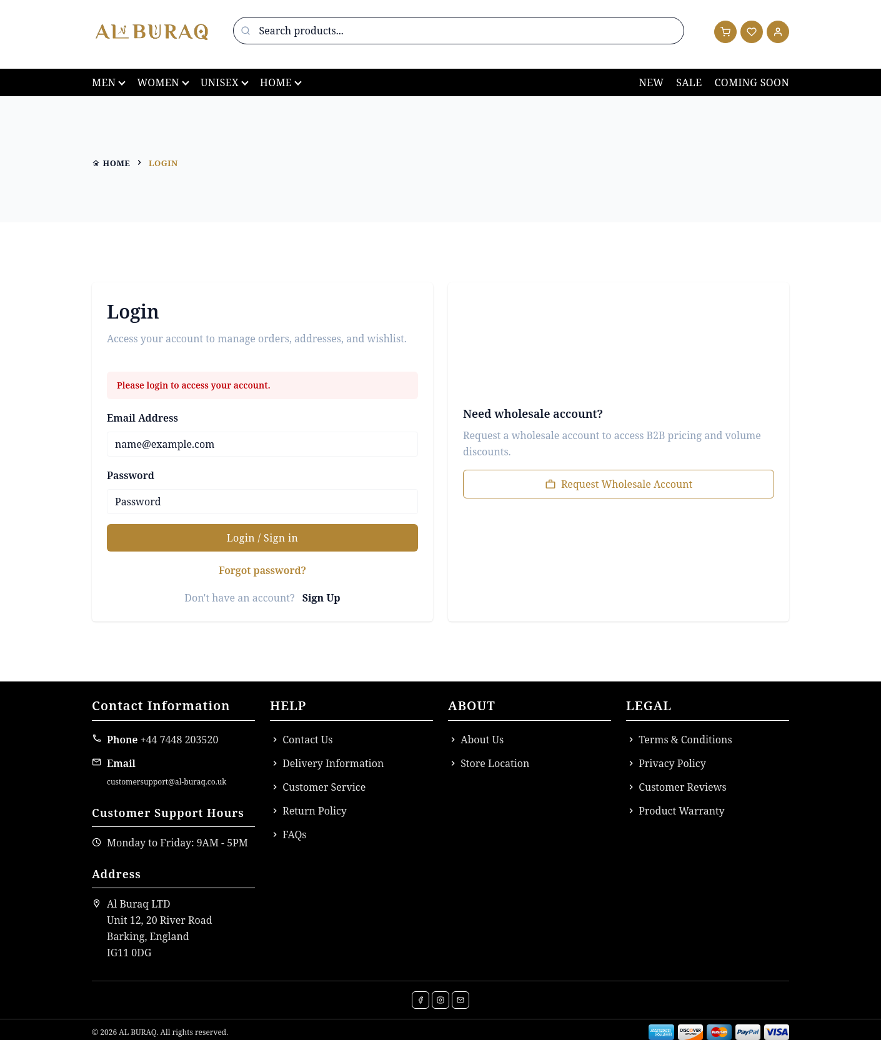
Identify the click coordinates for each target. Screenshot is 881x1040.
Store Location (488, 763)
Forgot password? (262, 570)
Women (158, 82)
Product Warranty (675, 811)
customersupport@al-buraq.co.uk (166, 781)
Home (276, 82)
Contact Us (301, 739)
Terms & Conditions (679, 739)
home (111, 163)
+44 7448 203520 (180, 739)
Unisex (220, 82)
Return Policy (308, 811)
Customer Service (318, 787)
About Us (476, 739)
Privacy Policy (666, 763)
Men (104, 82)
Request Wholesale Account (618, 484)
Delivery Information (327, 763)
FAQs (288, 834)
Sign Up (321, 598)
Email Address (142, 418)
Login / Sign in (263, 538)
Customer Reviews (676, 787)
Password (130, 475)
